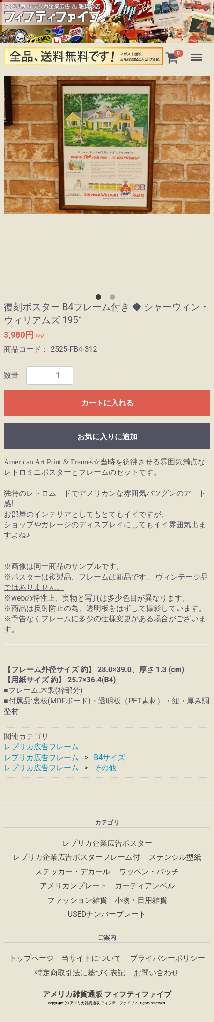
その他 (105, 767)
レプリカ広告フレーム (41, 746)
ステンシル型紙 (175, 857)
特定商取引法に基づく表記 (80, 972)
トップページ (31, 958)
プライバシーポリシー (167, 958)
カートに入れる (107, 403)
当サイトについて (91, 958)
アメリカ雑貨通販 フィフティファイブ (107, 993)
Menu (197, 53)
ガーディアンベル (145, 885)
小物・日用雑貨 (141, 899)
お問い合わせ (156, 972)
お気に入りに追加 (107, 436)
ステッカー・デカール (72, 871)
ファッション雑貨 (77, 899)
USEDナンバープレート (107, 913)
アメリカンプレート (73, 885)
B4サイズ (109, 757)
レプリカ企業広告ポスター (107, 842)
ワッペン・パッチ (149, 871)
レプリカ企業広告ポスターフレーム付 (76, 857)
